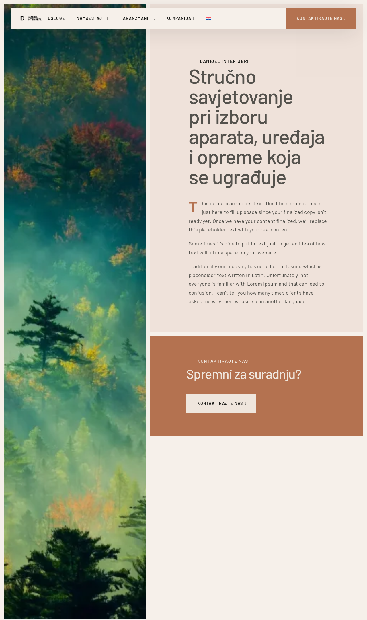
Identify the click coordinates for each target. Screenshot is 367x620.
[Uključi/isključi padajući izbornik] (109, 18)
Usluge (56, 18)
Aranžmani (136, 18)
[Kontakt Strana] (321, 18)
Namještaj (89, 18)
